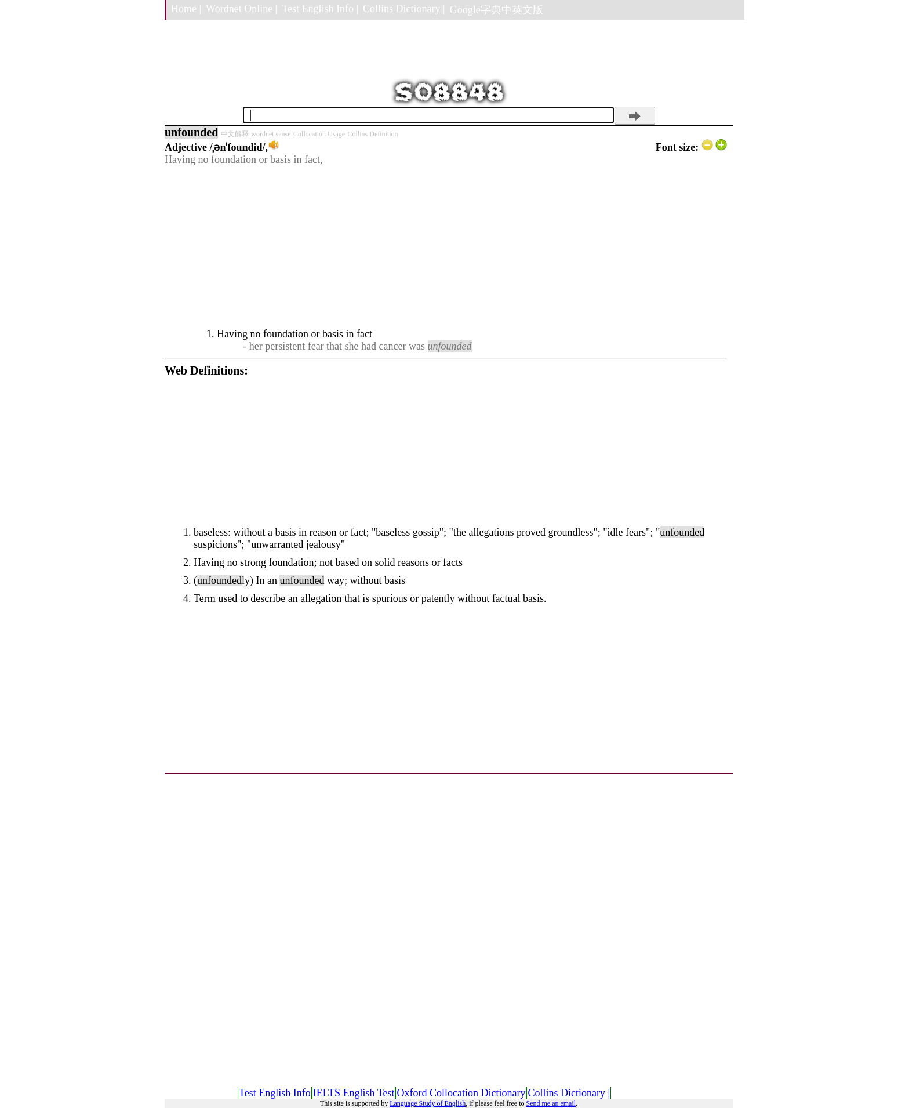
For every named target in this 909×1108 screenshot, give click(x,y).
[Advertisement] (446, 247)
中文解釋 (235, 134)
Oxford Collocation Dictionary (461, 1093)
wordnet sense (270, 134)
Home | (186, 8)
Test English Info (275, 1093)
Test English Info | (320, 8)
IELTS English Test (354, 1093)
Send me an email (551, 1103)
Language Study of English (428, 1103)
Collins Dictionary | (404, 8)
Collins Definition (373, 134)
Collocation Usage (319, 134)
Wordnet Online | (241, 8)
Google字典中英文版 (496, 10)
